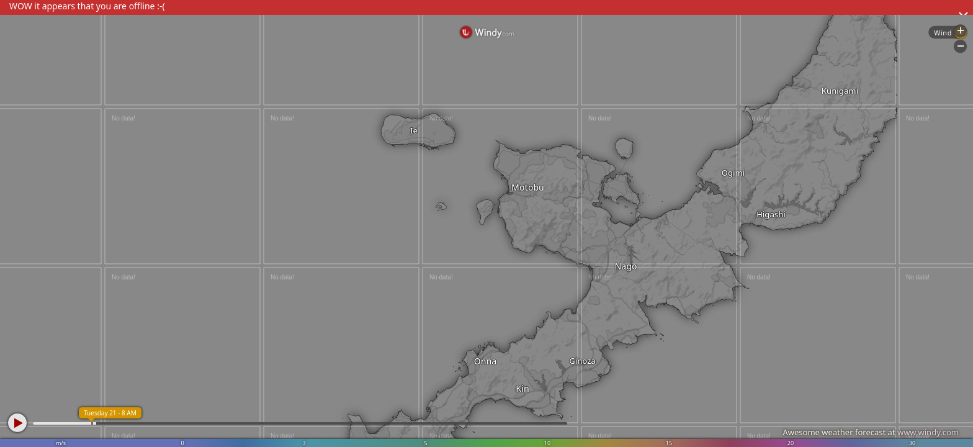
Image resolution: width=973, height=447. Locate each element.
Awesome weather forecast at (870, 432)
